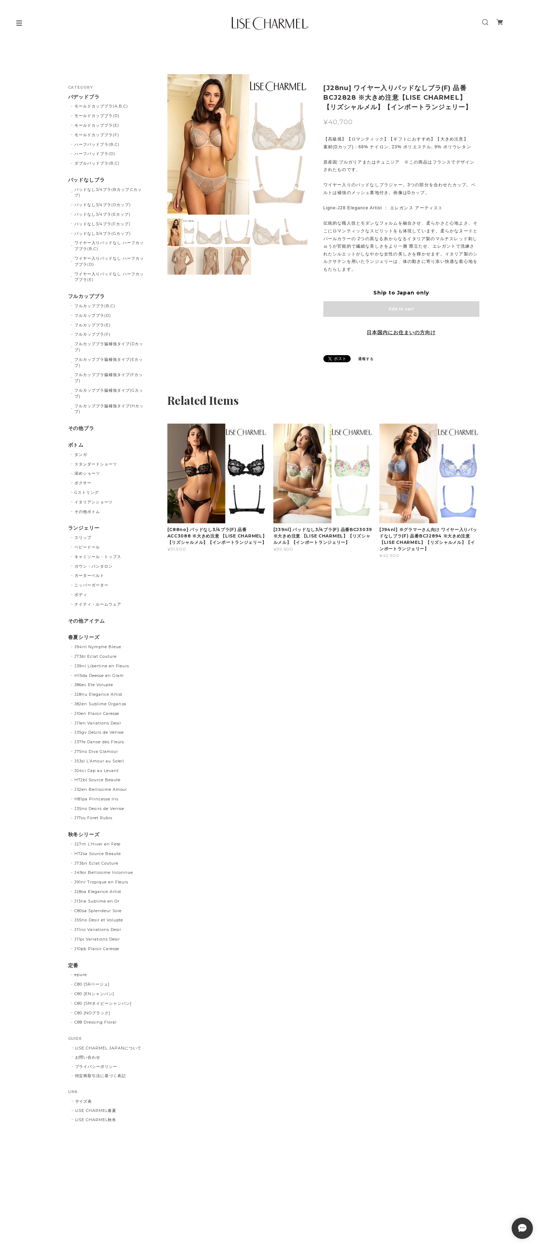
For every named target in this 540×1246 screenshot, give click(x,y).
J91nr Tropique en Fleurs (101, 882)
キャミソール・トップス (97, 556)
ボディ (80, 594)
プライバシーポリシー (96, 1066)
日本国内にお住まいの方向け (401, 332)
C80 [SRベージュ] (92, 984)
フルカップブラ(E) (92, 324)
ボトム (76, 445)
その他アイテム (86, 621)
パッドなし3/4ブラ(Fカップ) (102, 223)
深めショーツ (87, 473)
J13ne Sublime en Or (96, 901)
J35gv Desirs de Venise (99, 732)
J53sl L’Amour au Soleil (99, 761)
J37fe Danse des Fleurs (99, 741)
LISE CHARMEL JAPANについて (108, 1048)
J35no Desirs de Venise (99, 808)
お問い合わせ (88, 1057)
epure (80, 974)
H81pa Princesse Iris (96, 798)
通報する (366, 359)
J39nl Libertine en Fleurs (101, 665)
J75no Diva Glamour (96, 751)
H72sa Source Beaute (97, 853)
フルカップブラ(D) (92, 315)
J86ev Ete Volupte (93, 684)
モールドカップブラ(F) (96, 134)
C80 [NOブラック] (92, 1012)
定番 (73, 966)
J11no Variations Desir (97, 929)
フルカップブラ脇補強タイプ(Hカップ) (108, 408)
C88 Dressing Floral (95, 1022)
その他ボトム (87, 511)
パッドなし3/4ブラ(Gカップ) (102, 233)
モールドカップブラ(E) (96, 125)
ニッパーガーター (91, 585)
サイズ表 (83, 1101)
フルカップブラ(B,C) (94, 305)
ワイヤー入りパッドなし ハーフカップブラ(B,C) (109, 245)
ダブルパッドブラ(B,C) (96, 163)
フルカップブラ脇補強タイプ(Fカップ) (108, 377)
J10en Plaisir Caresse (96, 713)
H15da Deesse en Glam (98, 675)
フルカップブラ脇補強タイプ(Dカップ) (108, 346)
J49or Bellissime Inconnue (103, 872)
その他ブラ (81, 428)
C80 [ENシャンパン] (94, 993)
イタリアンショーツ (93, 502)
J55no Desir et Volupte (98, 919)
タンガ (80, 454)
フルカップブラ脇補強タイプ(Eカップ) (108, 362)
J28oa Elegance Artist (97, 891)
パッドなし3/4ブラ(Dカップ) (102, 204)
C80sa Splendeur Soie (97, 910)
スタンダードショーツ (95, 464)
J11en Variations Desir (97, 723)
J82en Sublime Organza (100, 703)
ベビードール (87, 547)
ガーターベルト (89, 575)
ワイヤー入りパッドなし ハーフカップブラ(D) (109, 261)
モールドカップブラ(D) (96, 115)
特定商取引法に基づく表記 (100, 1075)
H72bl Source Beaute (97, 779)
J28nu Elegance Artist (98, 694)
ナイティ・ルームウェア (97, 604)
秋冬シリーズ (84, 835)
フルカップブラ (86, 296)
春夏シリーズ (84, 637)
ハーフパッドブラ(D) (94, 153)
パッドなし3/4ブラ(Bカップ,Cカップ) (107, 192)
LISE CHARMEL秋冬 (95, 1119)
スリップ (82, 537)
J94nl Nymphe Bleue (97, 646)
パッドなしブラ (86, 180)
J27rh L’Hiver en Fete (97, 844)
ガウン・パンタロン (93, 566)
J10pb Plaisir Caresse (96, 948)
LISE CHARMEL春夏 (95, 1110)
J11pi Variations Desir (97, 939)
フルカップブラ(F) (92, 334)
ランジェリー (84, 528)
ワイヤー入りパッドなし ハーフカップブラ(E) (109, 276)
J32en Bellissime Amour (100, 789)
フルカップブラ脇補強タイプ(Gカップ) (108, 393)
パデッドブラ (84, 97)
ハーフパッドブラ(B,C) (96, 144)
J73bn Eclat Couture (96, 863)
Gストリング (86, 492)
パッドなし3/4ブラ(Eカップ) (102, 214)
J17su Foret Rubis (93, 817)
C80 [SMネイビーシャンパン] (102, 1003)
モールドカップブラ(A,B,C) (101, 106)
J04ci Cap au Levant (96, 770)
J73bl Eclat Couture (95, 656)
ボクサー (82, 482)
